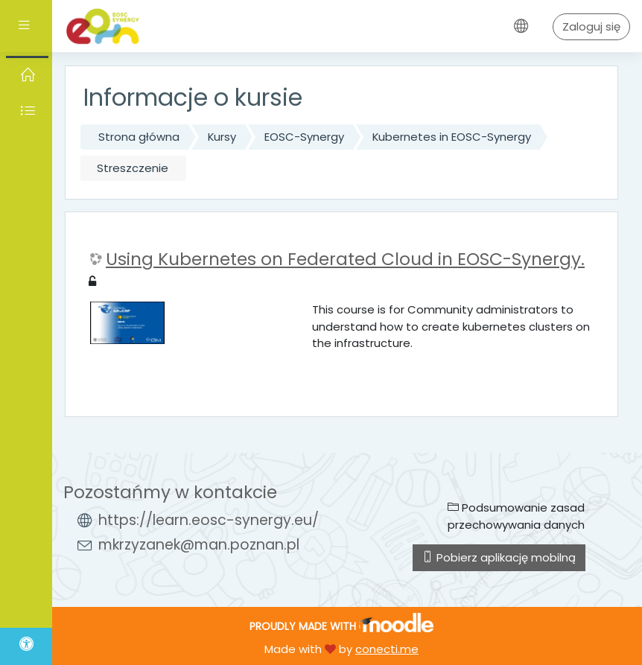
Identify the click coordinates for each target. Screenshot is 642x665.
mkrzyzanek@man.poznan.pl (198, 545)
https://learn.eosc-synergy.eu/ (208, 520)
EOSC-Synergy (304, 136)
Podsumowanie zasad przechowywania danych (516, 516)
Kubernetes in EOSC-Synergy (451, 136)
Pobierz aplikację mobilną (499, 557)
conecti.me (387, 649)
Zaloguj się (591, 26)
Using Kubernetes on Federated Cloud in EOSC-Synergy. (345, 259)
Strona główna (138, 136)
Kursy (222, 136)
